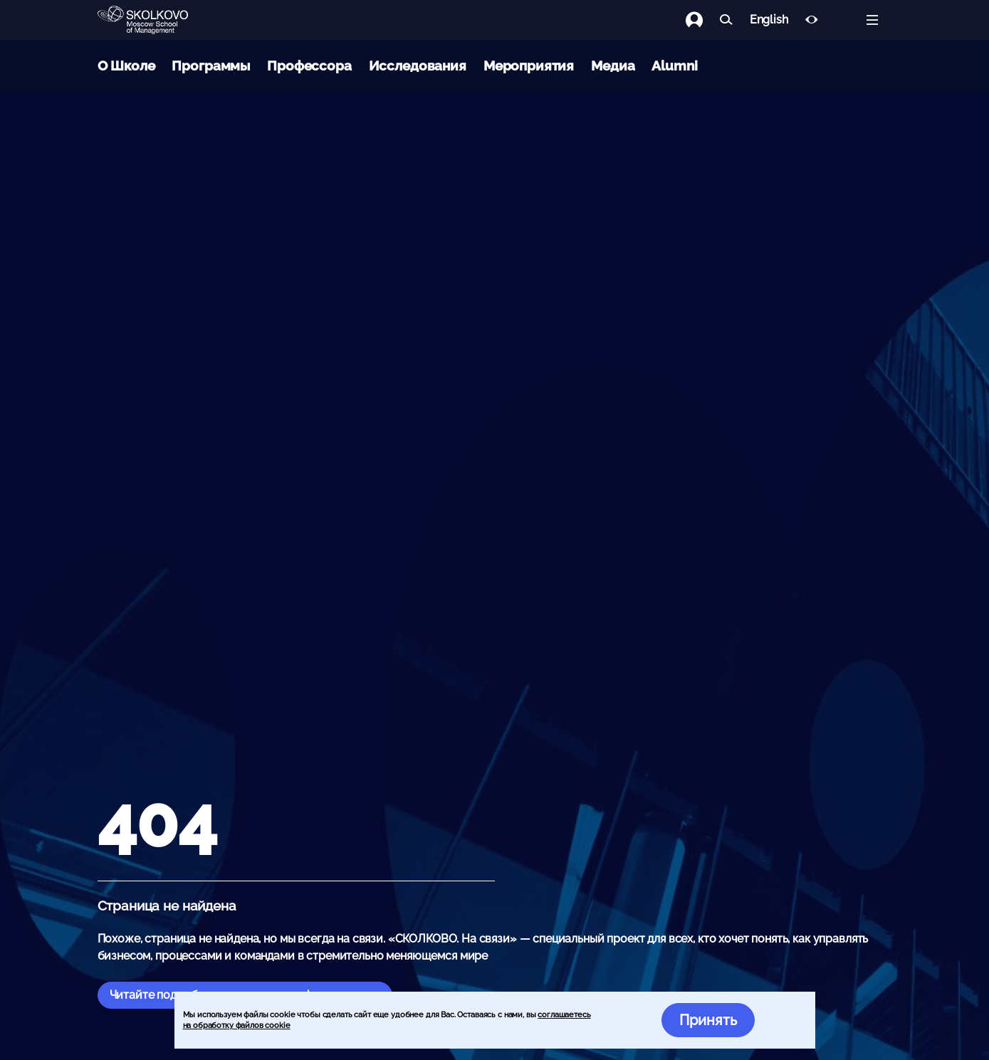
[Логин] (703, 19)
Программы (211, 65)
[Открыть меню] (872, 20)
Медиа (612, 65)
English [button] (769, 20)
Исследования (417, 65)
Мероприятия (528, 65)
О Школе (126, 65)
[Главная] (154, 20)
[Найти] (726, 20)
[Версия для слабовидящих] (811, 20)
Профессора (309, 65)
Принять (708, 1020)
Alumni (674, 65)
